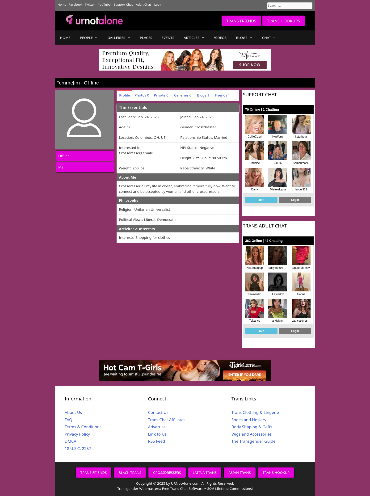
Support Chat (123, 4)
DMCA (70, 441)
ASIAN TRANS (239, 472)
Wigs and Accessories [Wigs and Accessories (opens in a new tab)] (251, 434)
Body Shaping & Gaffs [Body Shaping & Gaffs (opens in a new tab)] (251, 426)
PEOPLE (91, 37)
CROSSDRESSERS (167, 472)
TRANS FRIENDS (241, 21)
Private (161, 95)
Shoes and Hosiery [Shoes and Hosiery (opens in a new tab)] (248, 419)
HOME (65, 37)
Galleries (182, 95)
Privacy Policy (77, 434)
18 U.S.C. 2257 (78, 448)
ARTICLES (196, 37)
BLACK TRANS (129, 472)
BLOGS (246, 37)
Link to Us (157, 434)
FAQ (68, 419)
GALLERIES (121, 37)
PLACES (146, 37)
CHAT (271, 37)
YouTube (104, 4)
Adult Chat (143, 4)
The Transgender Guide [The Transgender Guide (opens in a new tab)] (253, 441)
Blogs (203, 95)
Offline (64, 155)
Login (158, 4)
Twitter (90, 4)
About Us (73, 412)
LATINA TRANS (205, 472)
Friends (222, 95)
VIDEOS (220, 37)
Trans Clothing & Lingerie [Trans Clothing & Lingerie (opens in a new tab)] (255, 412)
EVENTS (168, 37)
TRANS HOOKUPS (283, 21)
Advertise (157, 426)
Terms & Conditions (83, 426)
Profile (124, 95)
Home (62, 4)
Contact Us (158, 412)
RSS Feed (156, 441)
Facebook (75, 4)
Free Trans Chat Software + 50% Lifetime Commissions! (207, 488)
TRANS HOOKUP (276, 472)
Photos (142, 95)
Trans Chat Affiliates (166, 419)
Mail (61, 167)
